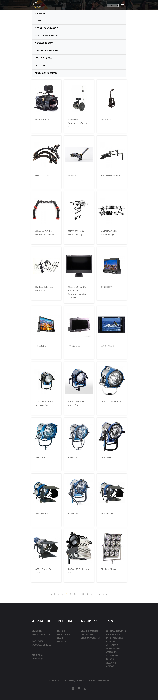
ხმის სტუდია (112, 645)
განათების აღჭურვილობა (79, 35)
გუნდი (60, 638)
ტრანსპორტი (40, 66)
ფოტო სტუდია (113, 648)
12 (99, 594)
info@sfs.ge (38, 658)
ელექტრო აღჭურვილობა (79, 73)
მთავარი (61, 631)
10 (91, 594)
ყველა (38, 21)
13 (104, 594)
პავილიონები (113, 634)
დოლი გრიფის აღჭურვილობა (48, 51)
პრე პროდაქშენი (90, 631)
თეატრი (110, 659)
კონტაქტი (61, 641)
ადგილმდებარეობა (116, 631)
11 (95, 594)
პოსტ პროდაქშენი (90, 638)
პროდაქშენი (87, 634)
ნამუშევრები (63, 634)
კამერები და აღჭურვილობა (79, 28)
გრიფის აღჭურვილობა (79, 43)
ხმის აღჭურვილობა (79, 58)
